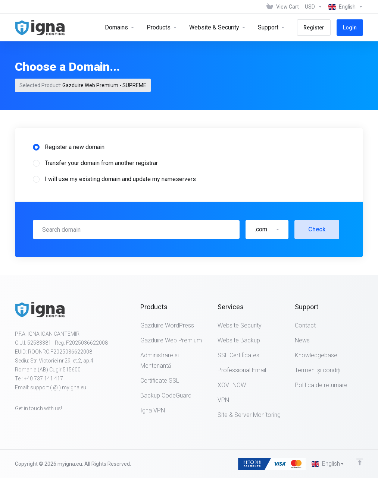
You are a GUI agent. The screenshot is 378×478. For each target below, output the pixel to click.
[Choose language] (344, 6)
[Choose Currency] (313, 6)
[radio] (36, 147)
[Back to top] (359, 462)
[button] (267, 229)
